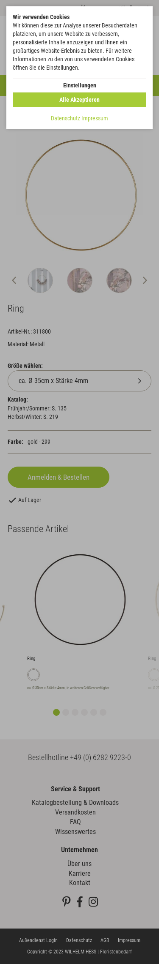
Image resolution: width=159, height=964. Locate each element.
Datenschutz (65, 118)
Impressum (94, 118)
